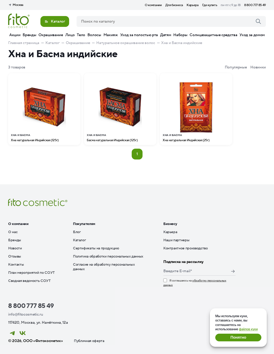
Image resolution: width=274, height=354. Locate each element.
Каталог (79, 240)
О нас (12, 232)
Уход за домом (252, 35)
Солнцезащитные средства (213, 35)
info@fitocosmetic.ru (25, 314)
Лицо (70, 35)
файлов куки (248, 329)
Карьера (193, 5)
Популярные (236, 67)
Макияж (110, 35)
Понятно (238, 337)
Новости (15, 248)
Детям (165, 35)
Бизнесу (170, 224)
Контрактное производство (185, 248)
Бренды (29, 35)
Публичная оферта (89, 341)
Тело (81, 35)
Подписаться (233, 271)
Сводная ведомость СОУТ (29, 281)
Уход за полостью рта (139, 35)
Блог (77, 232)
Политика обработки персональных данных (108, 256)
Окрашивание (50, 35)
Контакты (16, 264)
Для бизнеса (174, 5)
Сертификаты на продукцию (96, 248)
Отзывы (14, 256)
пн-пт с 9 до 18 (231, 5)
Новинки (258, 67)
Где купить (209, 5)
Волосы (94, 35)
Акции (14, 35)
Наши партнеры (176, 240)
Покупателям (84, 224)
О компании (153, 5)
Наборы (180, 35)
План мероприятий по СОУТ (31, 272)
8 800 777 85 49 (255, 5)
